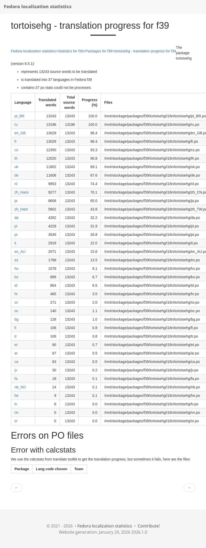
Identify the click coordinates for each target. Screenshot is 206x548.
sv (16, 302)
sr (16, 421)
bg (17, 319)
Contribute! (149, 526)
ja (16, 201)
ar (16, 353)
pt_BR (20, 116)
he (17, 395)
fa (16, 379)
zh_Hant (21, 209)
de (17, 175)
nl (16, 184)
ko (16, 277)
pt (16, 235)
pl (16, 226)
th (16, 158)
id (16, 285)
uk (16, 167)
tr (16, 336)
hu (17, 268)
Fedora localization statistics (37, 6)
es (16, 260)
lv (16, 404)
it (15, 243)
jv (16, 370)
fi (15, 328)
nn (17, 412)
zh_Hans (22, 192)
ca (16, 362)
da (17, 218)
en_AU (20, 251)
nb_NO (20, 387)
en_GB (20, 133)
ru (16, 124)
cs (16, 150)
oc (16, 311)
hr (16, 294)
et (16, 345)
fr (16, 141)
